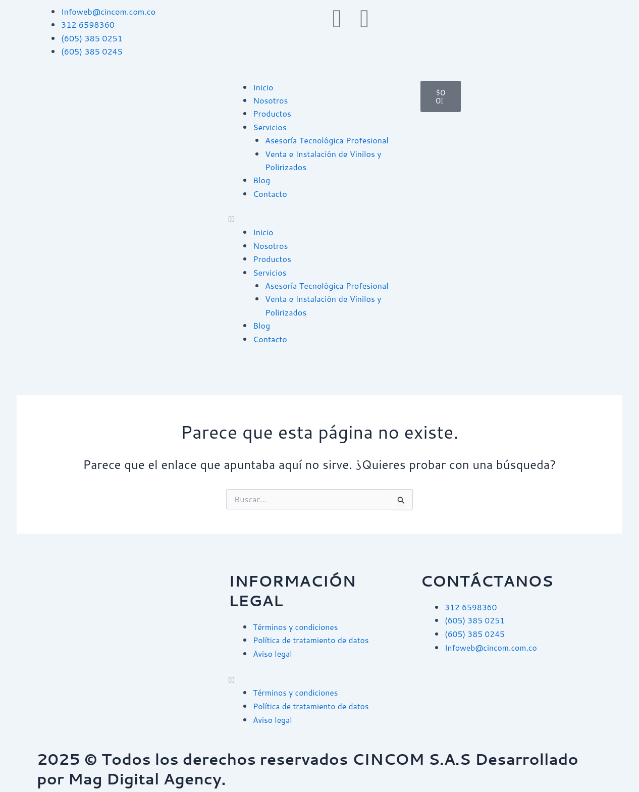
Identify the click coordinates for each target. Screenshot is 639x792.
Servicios (270, 127)
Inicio (263, 87)
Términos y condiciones (296, 626)
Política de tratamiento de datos (312, 640)
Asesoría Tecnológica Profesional (327, 140)
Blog (261, 180)
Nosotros (270, 100)
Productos (272, 113)
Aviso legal (273, 653)
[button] (319, 219)
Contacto (270, 193)
